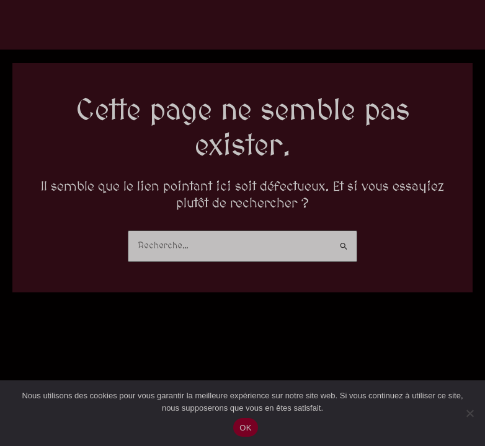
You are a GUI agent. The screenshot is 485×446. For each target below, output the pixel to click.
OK (245, 427)
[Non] (469, 413)
